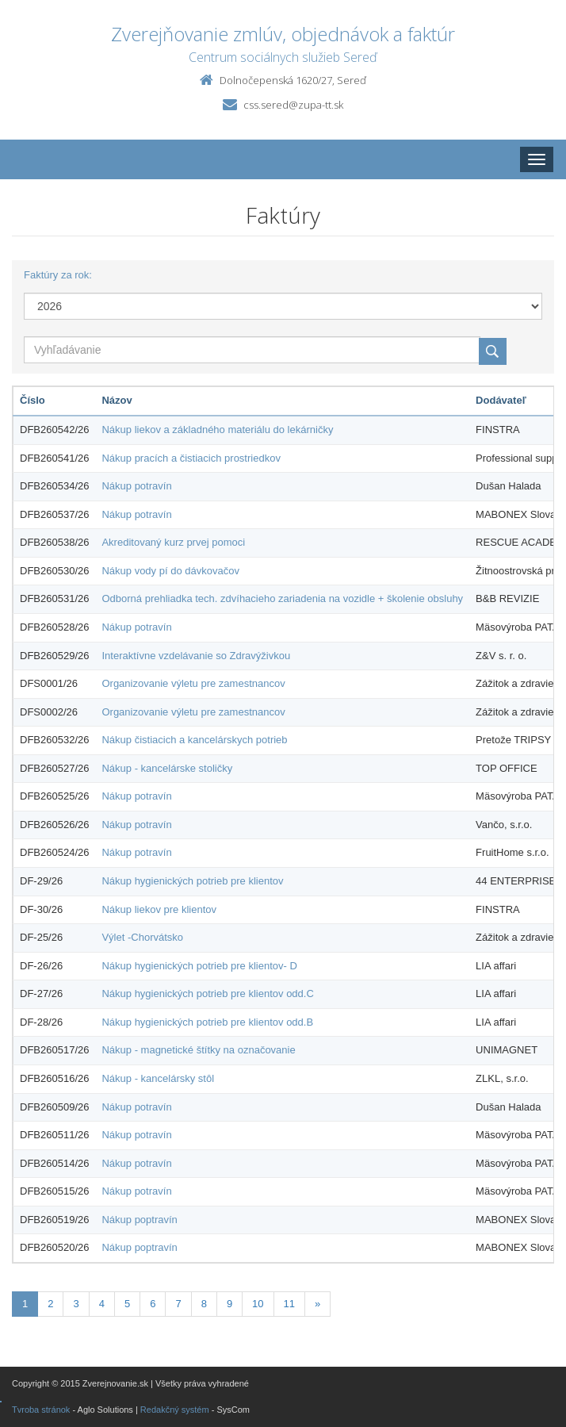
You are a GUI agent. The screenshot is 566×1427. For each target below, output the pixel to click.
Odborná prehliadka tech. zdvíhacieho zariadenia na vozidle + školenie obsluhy (282, 598)
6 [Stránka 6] (152, 1304)
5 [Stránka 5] (127, 1304)
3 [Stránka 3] (75, 1304)
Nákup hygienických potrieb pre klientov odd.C (207, 993)
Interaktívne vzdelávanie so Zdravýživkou (195, 656)
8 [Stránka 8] (204, 1304)
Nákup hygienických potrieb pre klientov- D (198, 966)
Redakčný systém (174, 1409)
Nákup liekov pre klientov (158, 909)
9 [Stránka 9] (229, 1304)
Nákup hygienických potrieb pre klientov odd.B (207, 1022)
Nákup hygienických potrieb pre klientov (192, 881)
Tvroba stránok (41, 1409)
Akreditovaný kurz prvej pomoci (173, 542)
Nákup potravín (136, 486)
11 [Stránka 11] (289, 1304)
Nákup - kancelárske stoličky (166, 768)
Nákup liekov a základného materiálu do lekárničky (217, 429)
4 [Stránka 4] (102, 1304)
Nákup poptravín (139, 1220)
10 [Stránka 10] (257, 1304)
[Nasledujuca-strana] (317, 1304)
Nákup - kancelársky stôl (157, 1078)
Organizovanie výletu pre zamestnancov (193, 683)
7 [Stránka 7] (178, 1304)
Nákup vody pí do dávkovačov (170, 571)
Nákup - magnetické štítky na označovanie (198, 1050)
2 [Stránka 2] (50, 1304)
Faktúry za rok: (58, 275)
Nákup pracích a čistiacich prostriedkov (190, 458)
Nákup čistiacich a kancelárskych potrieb (194, 740)
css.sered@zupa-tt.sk (293, 105)
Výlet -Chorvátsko (142, 937)
